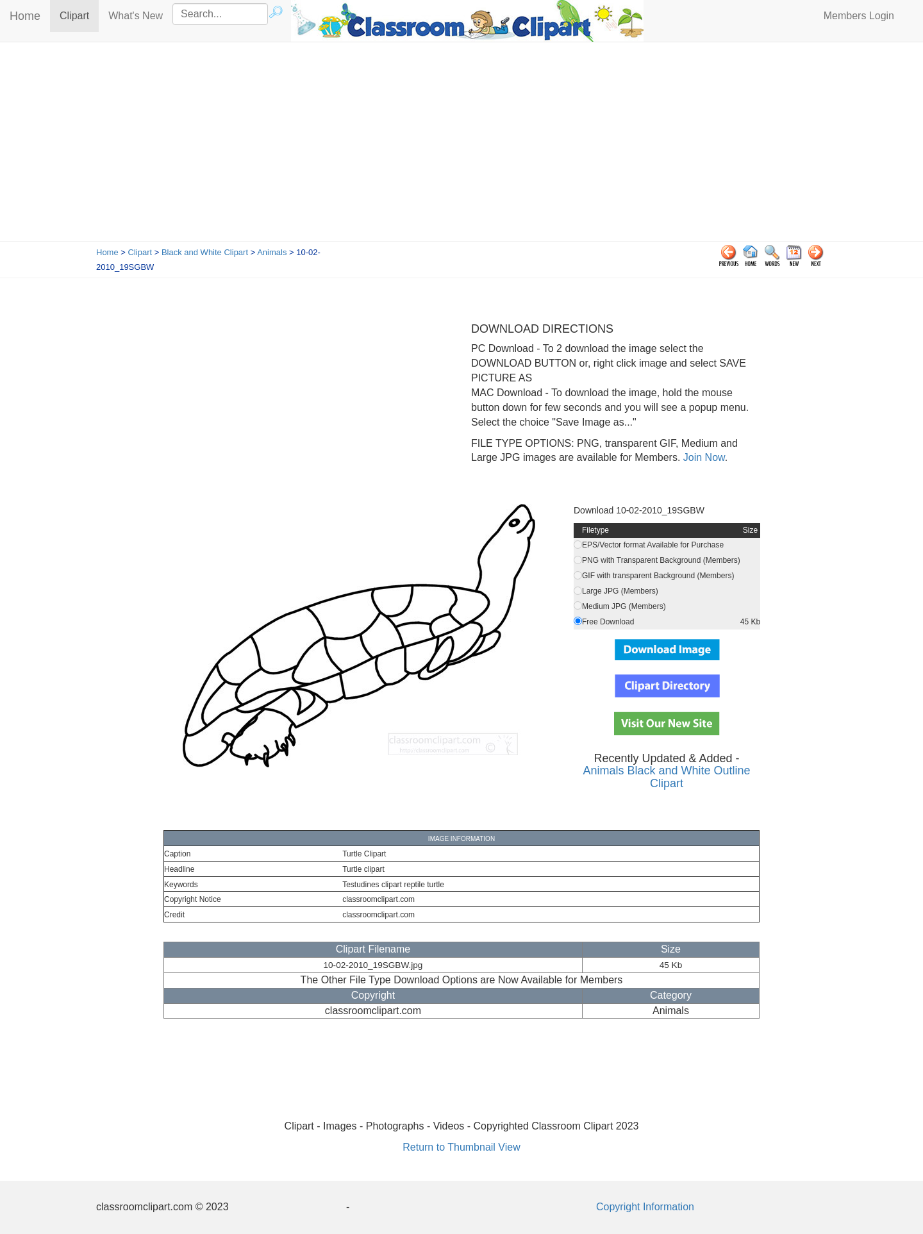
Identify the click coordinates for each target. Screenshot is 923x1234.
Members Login (859, 15)
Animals (272, 252)
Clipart (79, 15)
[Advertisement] (461, 145)
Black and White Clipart (205, 252)
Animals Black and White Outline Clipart (666, 777)
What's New (135, 15)
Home (25, 16)
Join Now (702, 457)
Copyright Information (645, 1206)
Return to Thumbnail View (461, 1147)
